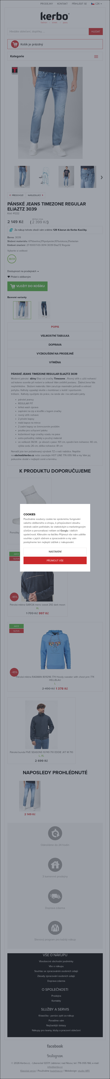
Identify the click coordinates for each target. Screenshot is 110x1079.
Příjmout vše (55, 560)
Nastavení (55, 551)
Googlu (64, 530)
